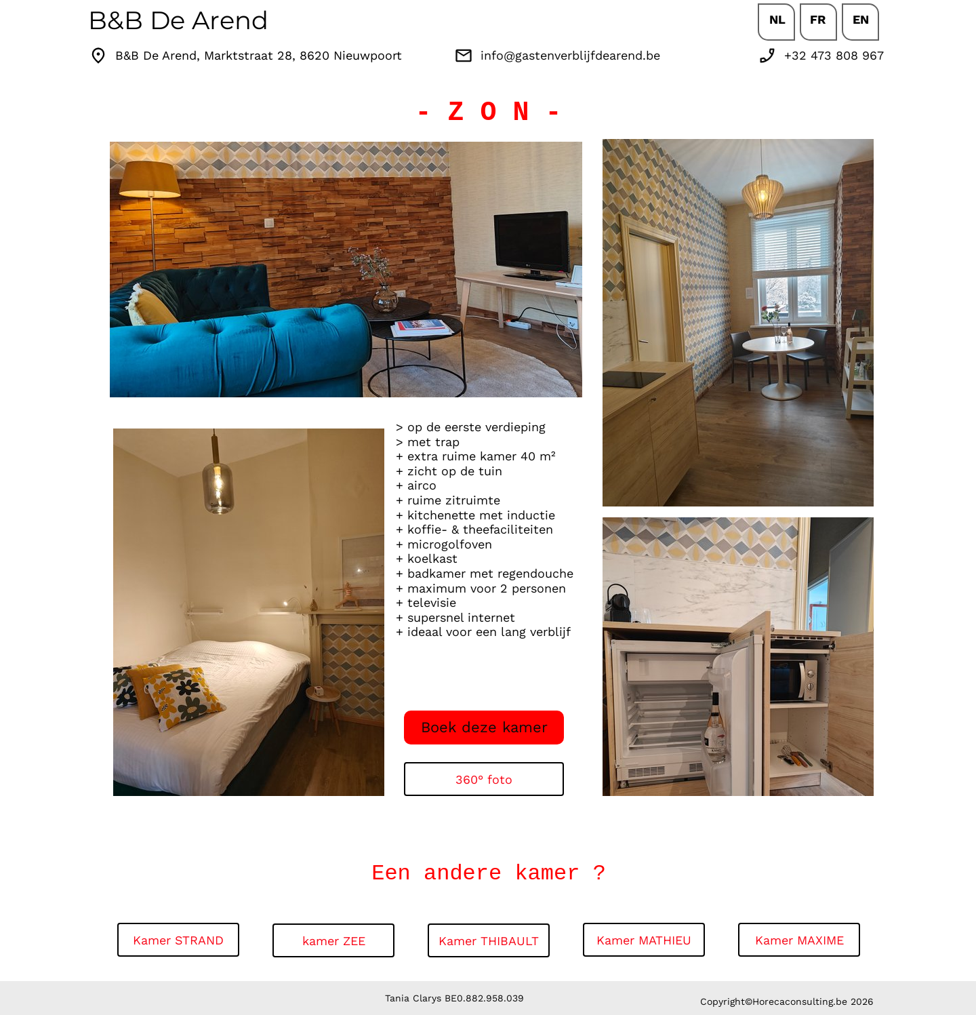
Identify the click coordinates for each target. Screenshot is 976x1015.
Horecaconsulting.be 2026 (813, 1001)
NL (777, 19)
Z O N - (504, 113)
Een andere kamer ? (488, 873)
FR (818, 19)
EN (861, 19)
